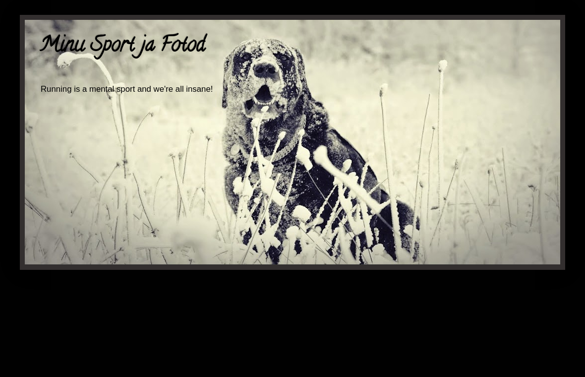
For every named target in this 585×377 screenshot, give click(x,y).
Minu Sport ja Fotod (122, 47)
